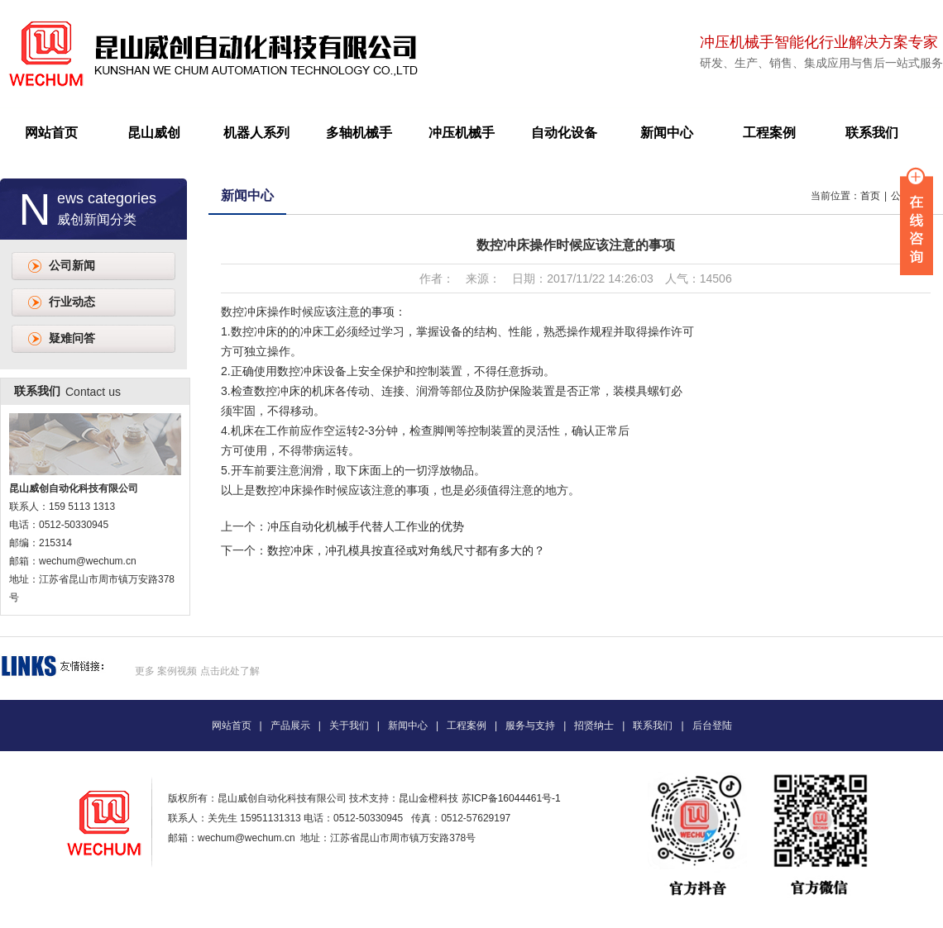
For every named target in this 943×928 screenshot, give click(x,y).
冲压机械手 (461, 133)
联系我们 (871, 133)
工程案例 (769, 133)
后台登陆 (712, 725)
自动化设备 (564, 133)
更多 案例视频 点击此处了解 (197, 671)
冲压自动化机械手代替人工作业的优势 (365, 526)
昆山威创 (153, 133)
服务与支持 (530, 725)
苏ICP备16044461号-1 (511, 798)
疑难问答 (72, 338)
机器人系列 (256, 133)
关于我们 (349, 725)
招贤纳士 (594, 725)
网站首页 (51, 133)
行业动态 (72, 302)
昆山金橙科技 (428, 798)
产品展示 (290, 725)
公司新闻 (72, 265)
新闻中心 (666, 133)
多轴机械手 (359, 133)
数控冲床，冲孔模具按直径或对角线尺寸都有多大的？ (406, 550)
